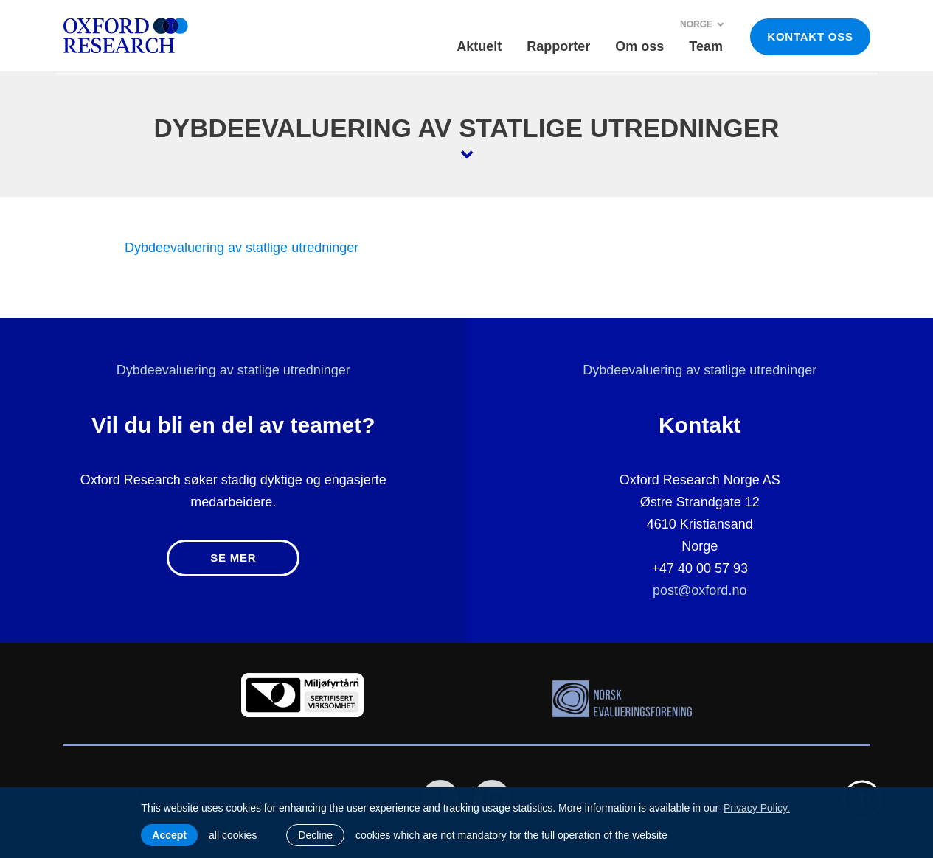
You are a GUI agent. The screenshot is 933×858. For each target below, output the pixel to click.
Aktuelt (479, 46)
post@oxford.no (699, 590)
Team (706, 46)
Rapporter (558, 46)
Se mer (233, 557)
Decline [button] (315, 835)
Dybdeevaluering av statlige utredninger (241, 247)
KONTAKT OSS (810, 36)
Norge (702, 24)
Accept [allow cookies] (169, 835)
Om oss (639, 46)
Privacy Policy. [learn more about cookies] (757, 808)
